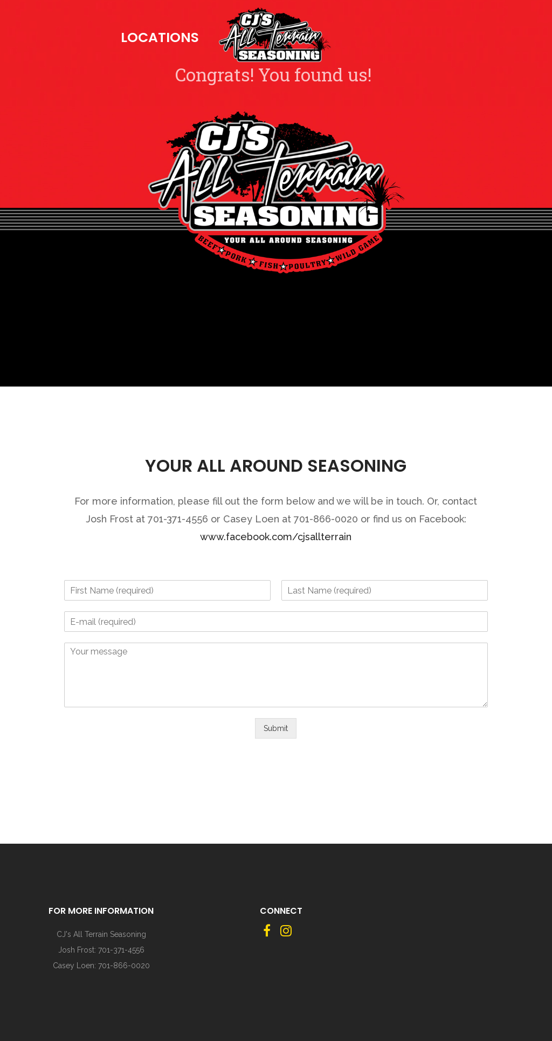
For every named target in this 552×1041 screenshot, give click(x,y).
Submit (276, 728)
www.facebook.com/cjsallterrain (275, 536)
